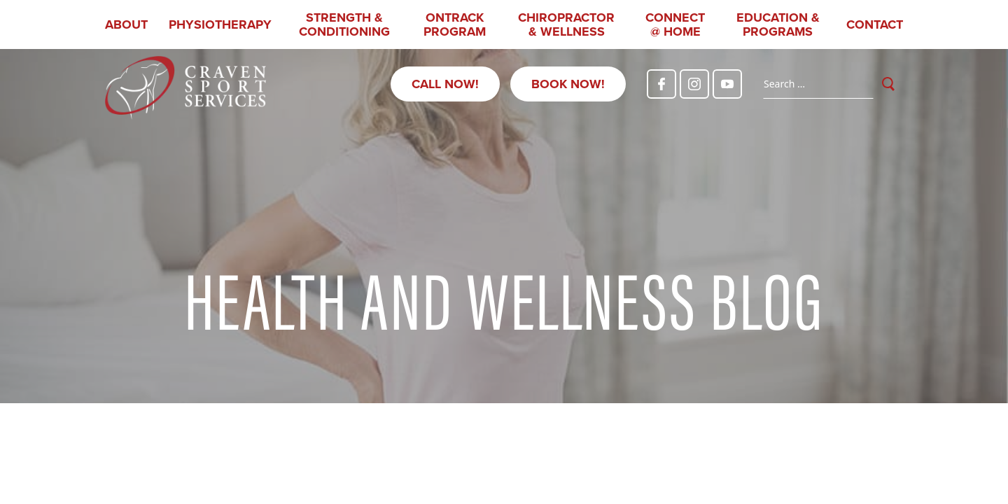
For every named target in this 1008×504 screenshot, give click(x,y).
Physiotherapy (220, 24)
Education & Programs (778, 24)
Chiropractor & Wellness (566, 24)
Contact (874, 24)
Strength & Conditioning (344, 24)
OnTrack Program (455, 24)
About (126, 24)
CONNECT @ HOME (675, 24)
